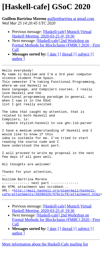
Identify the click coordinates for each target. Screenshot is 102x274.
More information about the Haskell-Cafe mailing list (45, 270)
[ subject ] (84, 54)
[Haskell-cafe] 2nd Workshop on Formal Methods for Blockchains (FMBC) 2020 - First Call (56, 45)
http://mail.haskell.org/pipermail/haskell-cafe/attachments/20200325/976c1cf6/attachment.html (51, 217)
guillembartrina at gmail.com (70, 18)
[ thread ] (67, 54)
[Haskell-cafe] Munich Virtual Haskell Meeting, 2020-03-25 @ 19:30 (51, 34)
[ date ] (53, 54)
